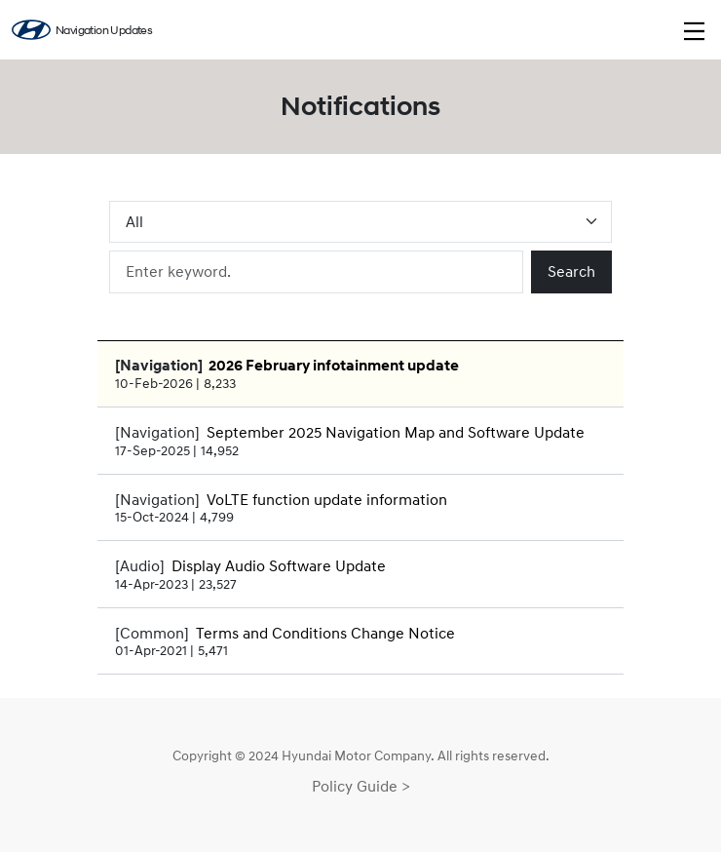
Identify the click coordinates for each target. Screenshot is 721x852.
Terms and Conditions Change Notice (325, 632)
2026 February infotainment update (334, 365)
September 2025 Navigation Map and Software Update (396, 432)
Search (571, 271)
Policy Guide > (361, 785)
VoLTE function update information (327, 499)
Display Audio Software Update (278, 565)
